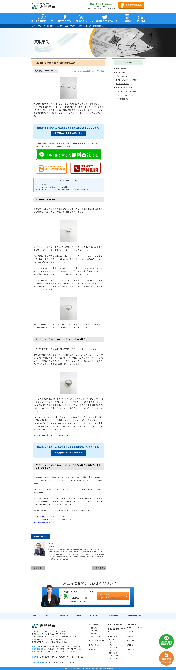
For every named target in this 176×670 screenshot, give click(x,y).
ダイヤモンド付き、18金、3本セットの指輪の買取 (51, 187)
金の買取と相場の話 (41, 185)
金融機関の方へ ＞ (116, 616)
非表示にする (70, 181)
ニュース (130, 632)
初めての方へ (64, 21)
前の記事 (38, 568)
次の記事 (99, 568)
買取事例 (130, 636)
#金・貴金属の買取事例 (82, 71)
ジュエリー (113, 648)
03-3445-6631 (101, 3)
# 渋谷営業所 (99, 71)
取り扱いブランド (95, 645)
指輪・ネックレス (115, 656)
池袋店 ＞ (64, 616)
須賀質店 (43, 625)
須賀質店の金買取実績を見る (68, 133)
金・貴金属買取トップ (42, 21)
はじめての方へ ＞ (97, 616)
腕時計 (111, 640)
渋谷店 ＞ (50, 616)
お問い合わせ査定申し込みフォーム (134, 626)
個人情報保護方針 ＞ (136, 616)
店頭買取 (93, 631)
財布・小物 (113, 653)
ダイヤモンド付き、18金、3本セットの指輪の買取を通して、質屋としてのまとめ (61, 190)
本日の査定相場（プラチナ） (116, 630)
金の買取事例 (120, 72)
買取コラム (131, 641)
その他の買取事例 (122, 99)
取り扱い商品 (112, 636)
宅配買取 (93, 633)
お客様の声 (131, 649)
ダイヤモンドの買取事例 (124, 95)
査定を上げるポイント (96, 641)
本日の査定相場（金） (115, 625)
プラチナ (112, 645)
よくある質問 (95, 636)
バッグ (111, 650)
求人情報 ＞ (80, 616)
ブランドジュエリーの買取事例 (127, 80)
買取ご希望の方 (94, 625)
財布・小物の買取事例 (124, 88)
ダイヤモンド (114, 658)
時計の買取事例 (121, 69)
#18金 (93, 71)
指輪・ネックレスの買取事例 (126, 91)
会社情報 (130, 645)
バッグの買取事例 (122, 84)
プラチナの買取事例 (123, 76)
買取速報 (92, 649)
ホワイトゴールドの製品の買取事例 (48, 520)
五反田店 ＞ (36, 616)
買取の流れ (81, 21)
